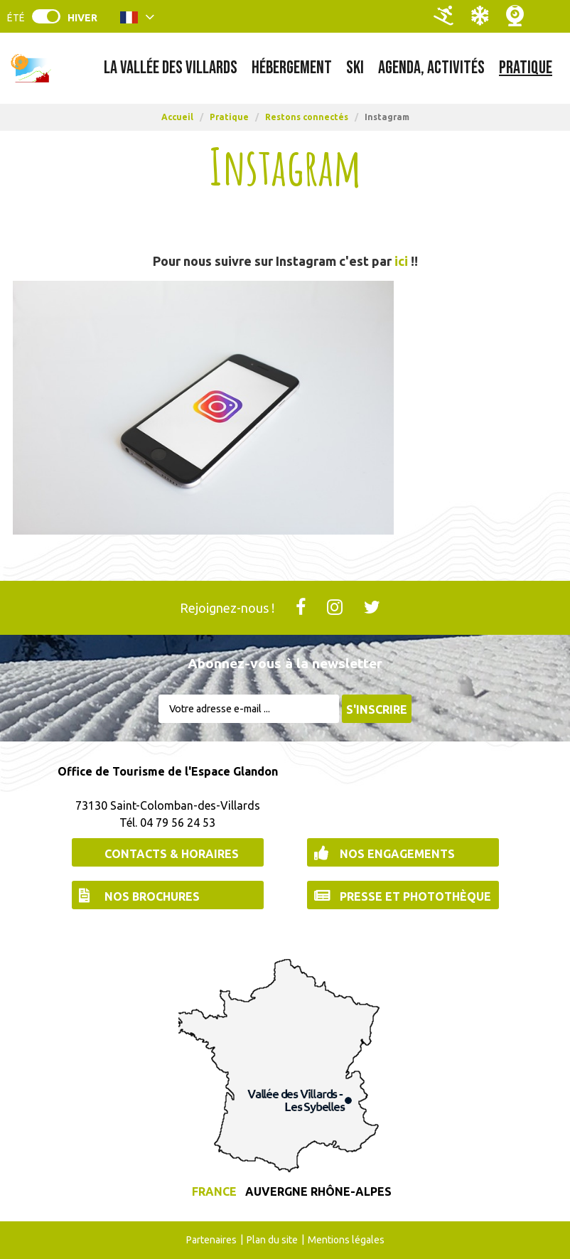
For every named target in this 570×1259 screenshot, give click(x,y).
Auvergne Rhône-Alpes (318, 1191)
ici (400, 261)
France (214, 1191)
